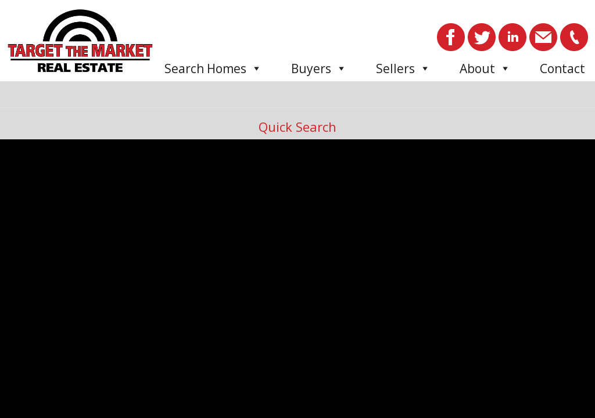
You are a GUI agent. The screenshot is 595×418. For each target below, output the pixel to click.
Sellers (403, 68)
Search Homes (213, 68)
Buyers (319, 68)
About (485, 68)
